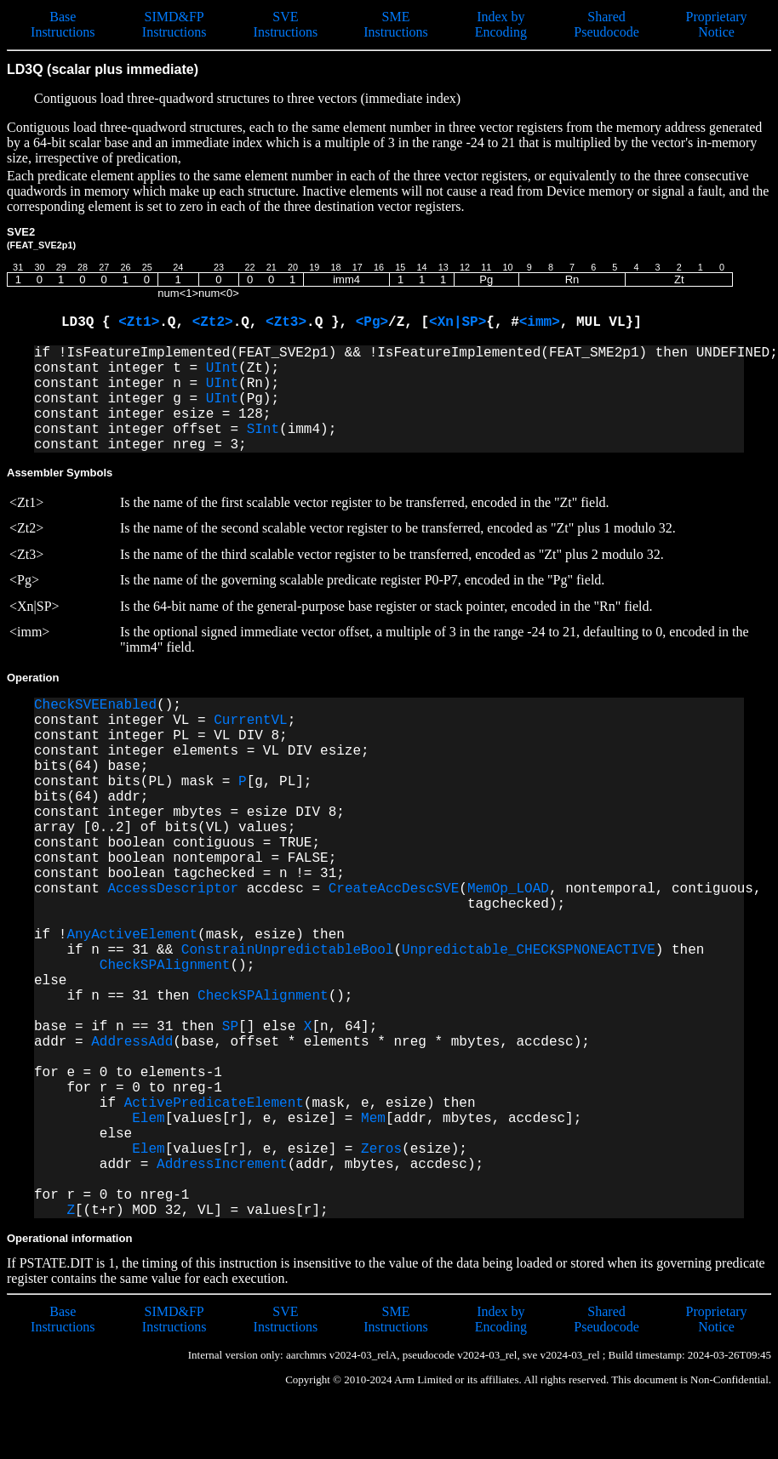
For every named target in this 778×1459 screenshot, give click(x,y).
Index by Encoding (501, 24)
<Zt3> (286, 322)
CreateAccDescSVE (394, 889)
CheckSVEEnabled (95, 705)
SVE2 (41, 237)
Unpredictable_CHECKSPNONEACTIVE (528, 950)
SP (230, 1026)
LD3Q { (89, 322)
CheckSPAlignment (165, 965)
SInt (263, 429)
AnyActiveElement (131, 935)
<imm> (539, 322)
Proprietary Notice (716, 24)
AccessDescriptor (172, 889)
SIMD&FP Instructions (174, 24)
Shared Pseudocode (606, 24)
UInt (222, 368)
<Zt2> (212, 322)
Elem (148, 1118)
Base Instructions (63, 24)
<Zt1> (138, 322)
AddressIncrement (222, 1164)
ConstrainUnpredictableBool (287, 950)
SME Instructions (395, 24)
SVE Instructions (286, 24)
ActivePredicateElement (214, 1103)
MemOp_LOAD (508, 889)
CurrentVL (250, 720)
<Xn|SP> (457, 322)
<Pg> (372, 322)
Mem (373, 1118)
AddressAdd (132, 1042)
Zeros (381, 1149)
